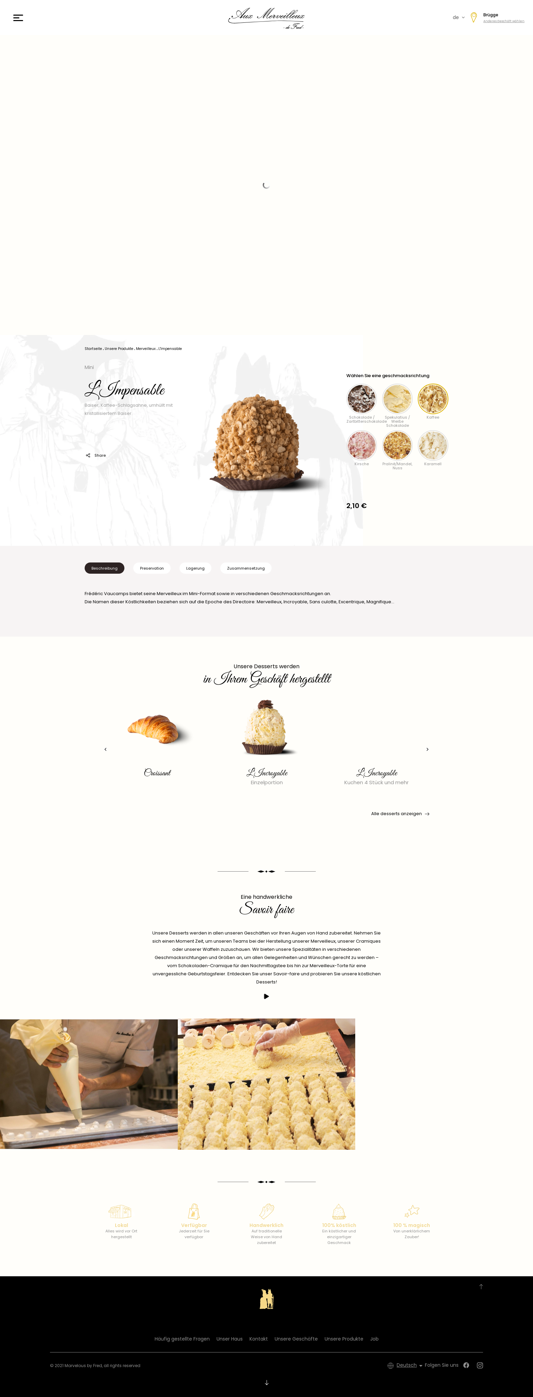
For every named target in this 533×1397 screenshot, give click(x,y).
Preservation (152, 568)
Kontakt (259, 1338)
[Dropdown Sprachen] (411, 1366)
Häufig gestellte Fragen (182, 1338)
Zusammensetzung (246, 568)
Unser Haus (230, 1338)
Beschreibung (104, 568)
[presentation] (101, 749)
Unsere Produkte (344, 1338)
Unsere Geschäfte (296, 1338)
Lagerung (195, 568)
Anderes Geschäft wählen (504, 21)
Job (374, 1338)
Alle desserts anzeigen (399, 813)
